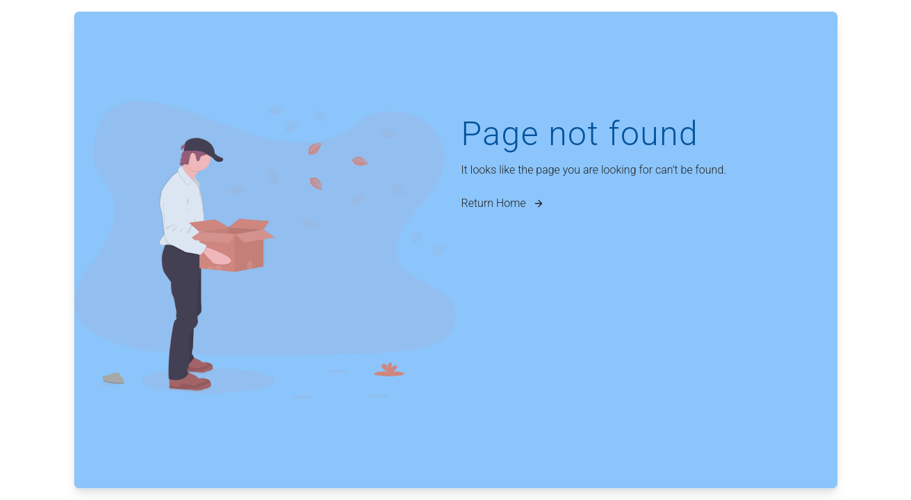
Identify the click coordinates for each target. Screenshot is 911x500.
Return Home (503, 203)
